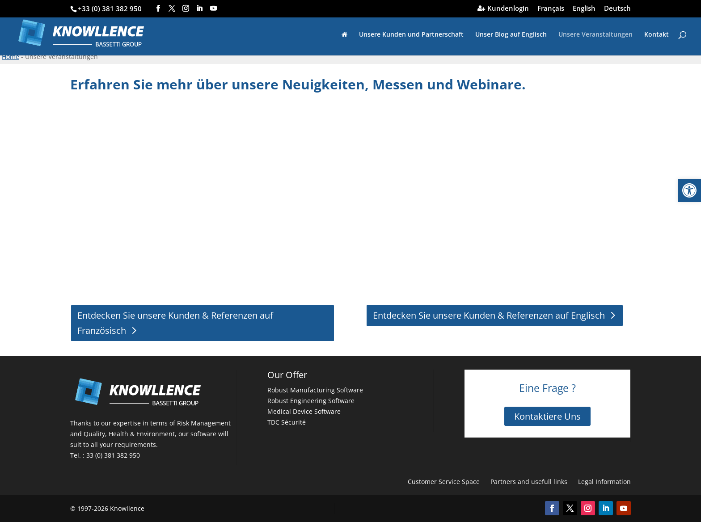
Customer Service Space (444, 481)
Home (10, 56)
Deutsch (617, 9)
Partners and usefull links (528, 481)
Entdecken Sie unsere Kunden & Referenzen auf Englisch (489, 315)
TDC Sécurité (286, 422)
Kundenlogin (508, 9)
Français (550, 9)
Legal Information (604, 481)
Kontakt (656, 34)
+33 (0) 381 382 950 (110, 8)
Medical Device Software (304, 411)
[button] (689, 190)
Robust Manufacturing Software (315, 390)
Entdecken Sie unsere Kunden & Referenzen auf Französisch (175, 323)
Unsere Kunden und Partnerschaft (411, 34)
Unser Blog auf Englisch (511, 34)
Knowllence (127, 508)
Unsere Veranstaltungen (595, 34)
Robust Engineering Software (311, 400)
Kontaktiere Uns (547, 416)
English (584, 9)
